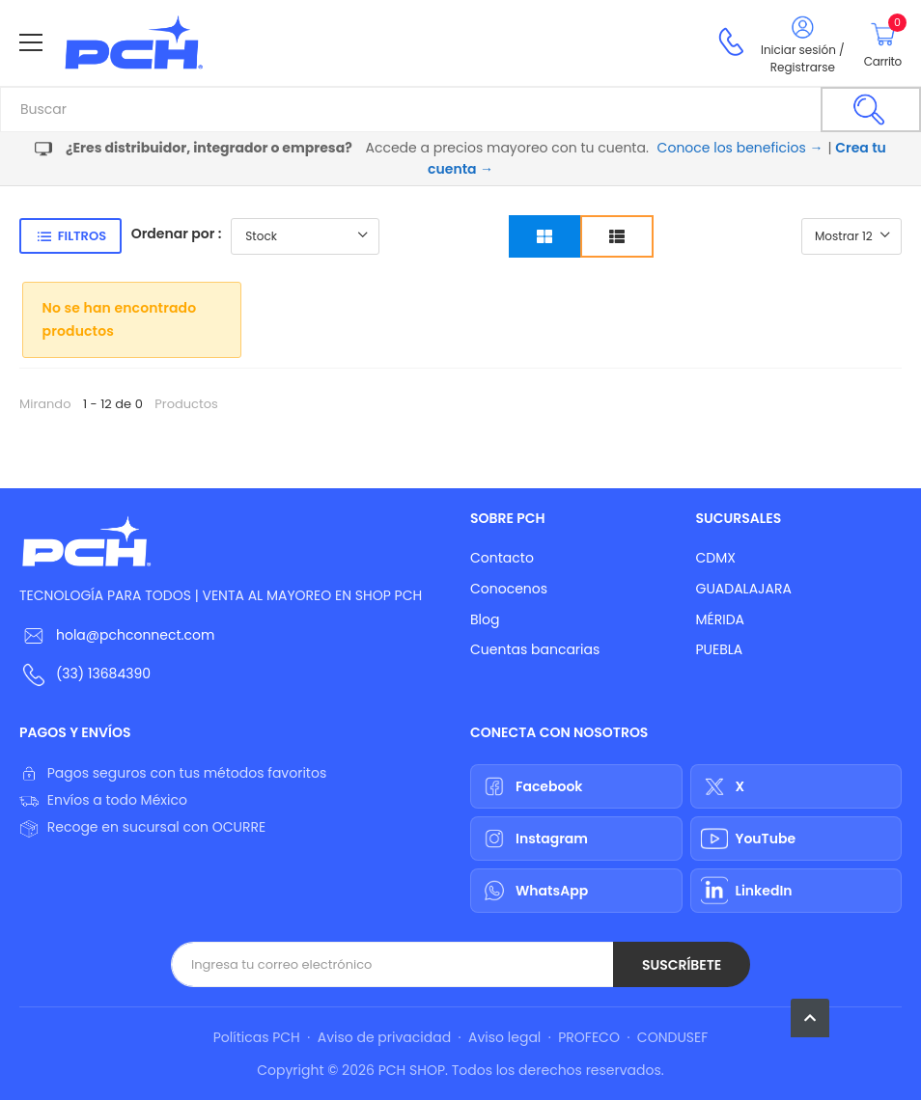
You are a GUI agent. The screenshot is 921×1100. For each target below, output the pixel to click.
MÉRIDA (720, 619)
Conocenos (508, 588)
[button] (810, 1018)
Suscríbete (681, 965)
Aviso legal (504, 1037)
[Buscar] (871, 109)
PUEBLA (719, 649)
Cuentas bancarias (535, 649)
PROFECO (589, 1037)
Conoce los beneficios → (740, 147)
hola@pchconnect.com (135, 635)
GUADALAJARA (744, 588)
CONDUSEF (672, 1037)
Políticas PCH (256, 1037)
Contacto (502, 557)
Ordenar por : (176, 233)
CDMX (716, 557)
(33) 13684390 (103, 673)
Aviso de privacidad (384, 1037)
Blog (484, 619)
